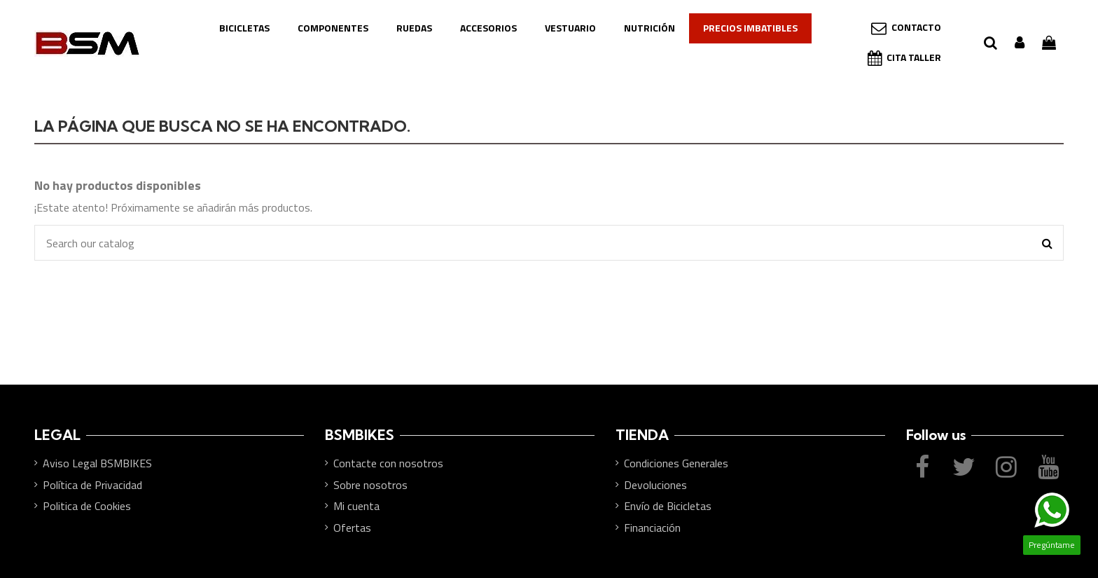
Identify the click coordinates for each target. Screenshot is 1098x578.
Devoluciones (655, 484)
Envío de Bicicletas (667, 505)
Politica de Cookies (87, 505)
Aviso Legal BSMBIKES (97, 463)
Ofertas (352, 527)
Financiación (652, 527)
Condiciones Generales (676, 463)
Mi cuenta (356, 505)
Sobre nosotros (370, 484)
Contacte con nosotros (388, 463)
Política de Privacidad (92, 484)
